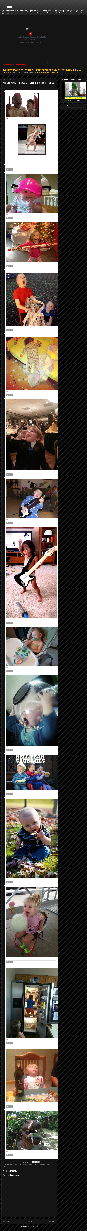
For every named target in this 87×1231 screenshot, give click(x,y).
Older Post (52, 1221)
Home (30, 1221)
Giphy (7, 118)
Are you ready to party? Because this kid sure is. (19, 1164)
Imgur (7, 214)
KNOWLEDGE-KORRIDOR (22, 72)
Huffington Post (42, 1164)
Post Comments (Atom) (33, 1226)
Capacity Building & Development (47, 62)
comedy (35, 1164)
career (6, 7)
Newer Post (6, 1221)
